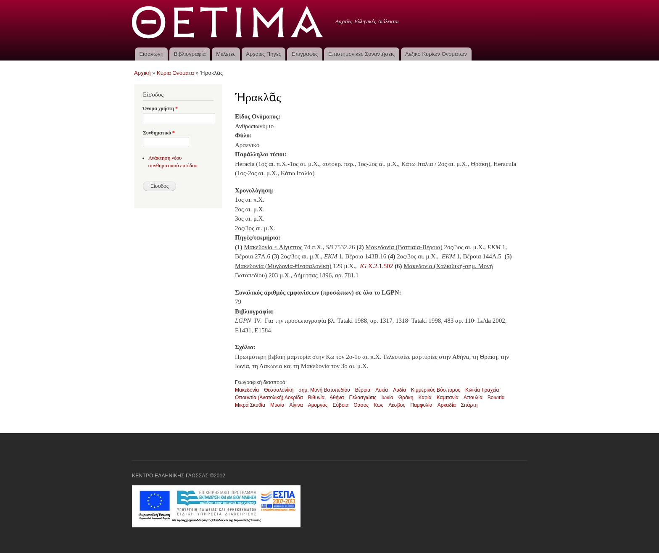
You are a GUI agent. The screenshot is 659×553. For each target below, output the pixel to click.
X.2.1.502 (376, 266)
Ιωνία (387, 397)
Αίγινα (296, 405)
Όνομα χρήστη (160, 108)
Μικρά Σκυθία (250, 405)
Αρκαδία (447, 405)
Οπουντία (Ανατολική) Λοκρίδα (269, 397)
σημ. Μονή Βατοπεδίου (324, 390)
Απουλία (473, 397)
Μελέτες (225, 54)
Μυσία (277, 405)
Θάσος (361, 405)
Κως (378, 405)
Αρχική (142, 73)
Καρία (425, 397)
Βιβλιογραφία (190, 54)
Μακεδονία (247, 390)
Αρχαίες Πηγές (263, 54)
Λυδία (399, 390)
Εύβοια (340, 405)
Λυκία (381, 390)
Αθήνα (337, 397)
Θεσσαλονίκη (278, 390)
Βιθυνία (316, 397)
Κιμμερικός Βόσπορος (435, 390)
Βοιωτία (496, 397)
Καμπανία (448, 397)
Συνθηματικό (159, 133)
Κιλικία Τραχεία (482, 390)
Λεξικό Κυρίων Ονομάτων (436, 54)
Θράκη (406, 397)
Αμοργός (318, 405)
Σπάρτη (469, 405)
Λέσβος (396, 405)
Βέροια (362, 390)
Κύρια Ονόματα (175, 73)
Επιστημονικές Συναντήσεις (361, 54)
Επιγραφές (305, 54)
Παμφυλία (421, 405)
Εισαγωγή (151, 54)
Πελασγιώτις (362, 397)
